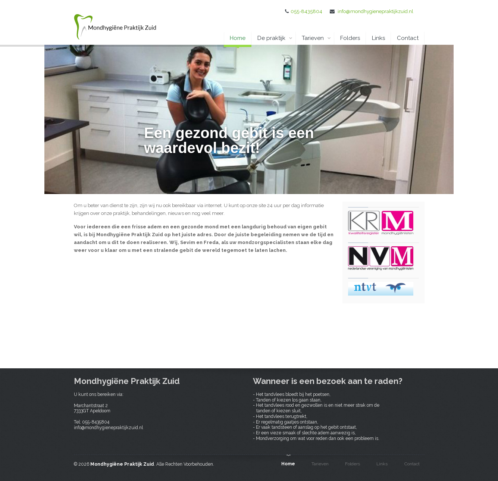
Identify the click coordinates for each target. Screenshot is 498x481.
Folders (350, 38)
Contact (408, 38)
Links (378, 38)
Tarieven (316, 38)
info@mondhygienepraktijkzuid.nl (375, 11)
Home (237, 40)
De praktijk (275, 38)
